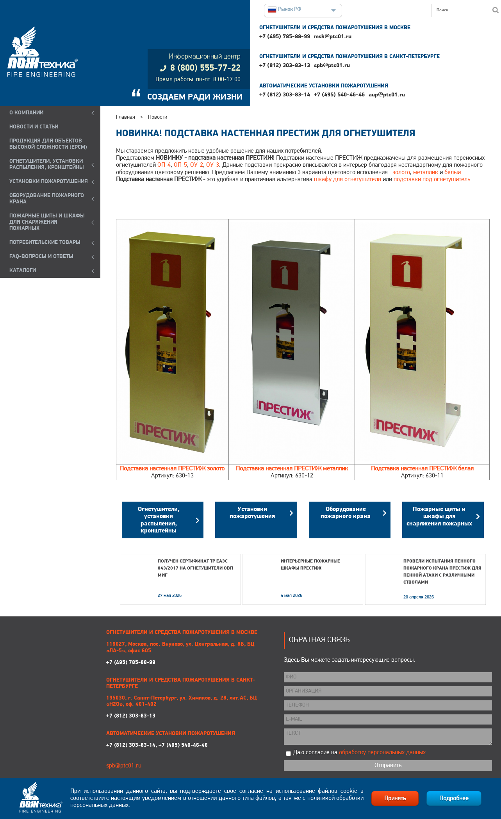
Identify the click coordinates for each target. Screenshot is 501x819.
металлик (425, 172)
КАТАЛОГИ (22, 271)
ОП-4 (164, 165)
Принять (395, 799)
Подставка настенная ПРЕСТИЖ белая (422, 469)
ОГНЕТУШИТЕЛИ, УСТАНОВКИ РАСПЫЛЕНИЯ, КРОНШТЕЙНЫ (46, 164)
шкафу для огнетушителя (347, 179)
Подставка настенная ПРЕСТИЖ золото (172, 469)
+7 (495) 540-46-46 (339, 95)
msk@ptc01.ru (332, 37)
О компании (26, 113)
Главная (125, 117)
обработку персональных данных (382, 753)
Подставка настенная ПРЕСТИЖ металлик (292, 469)
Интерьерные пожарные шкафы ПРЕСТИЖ (310, 565)
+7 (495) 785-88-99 (284, 37)
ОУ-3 (212, 165)
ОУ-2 (196, 165)
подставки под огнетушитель (432, 179)
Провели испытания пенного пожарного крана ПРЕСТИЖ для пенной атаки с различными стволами (442, 572)
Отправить (387, 765)
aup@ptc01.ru (387, 95)
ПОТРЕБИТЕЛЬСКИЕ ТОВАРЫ (44, 243)
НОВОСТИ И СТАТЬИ (33, 127)
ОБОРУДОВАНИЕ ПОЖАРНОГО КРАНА (46, 199)
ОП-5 (180, 165)
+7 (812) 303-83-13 (284, 66)
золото (401, 172)
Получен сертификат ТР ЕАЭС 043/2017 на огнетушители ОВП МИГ (195, 568)
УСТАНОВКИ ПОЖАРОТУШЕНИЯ (48, 182)
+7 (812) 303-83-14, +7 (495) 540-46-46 (157, 745)
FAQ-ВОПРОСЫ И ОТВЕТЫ (41, 257)
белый (452, 172)
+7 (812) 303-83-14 (284, 95)
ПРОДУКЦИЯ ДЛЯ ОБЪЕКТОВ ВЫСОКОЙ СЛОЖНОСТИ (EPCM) (48, 144)
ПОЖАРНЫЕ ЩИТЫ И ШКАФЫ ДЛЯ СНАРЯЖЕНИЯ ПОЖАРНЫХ (47, 222)
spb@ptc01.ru (332, 66)
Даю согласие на (359, 753)
